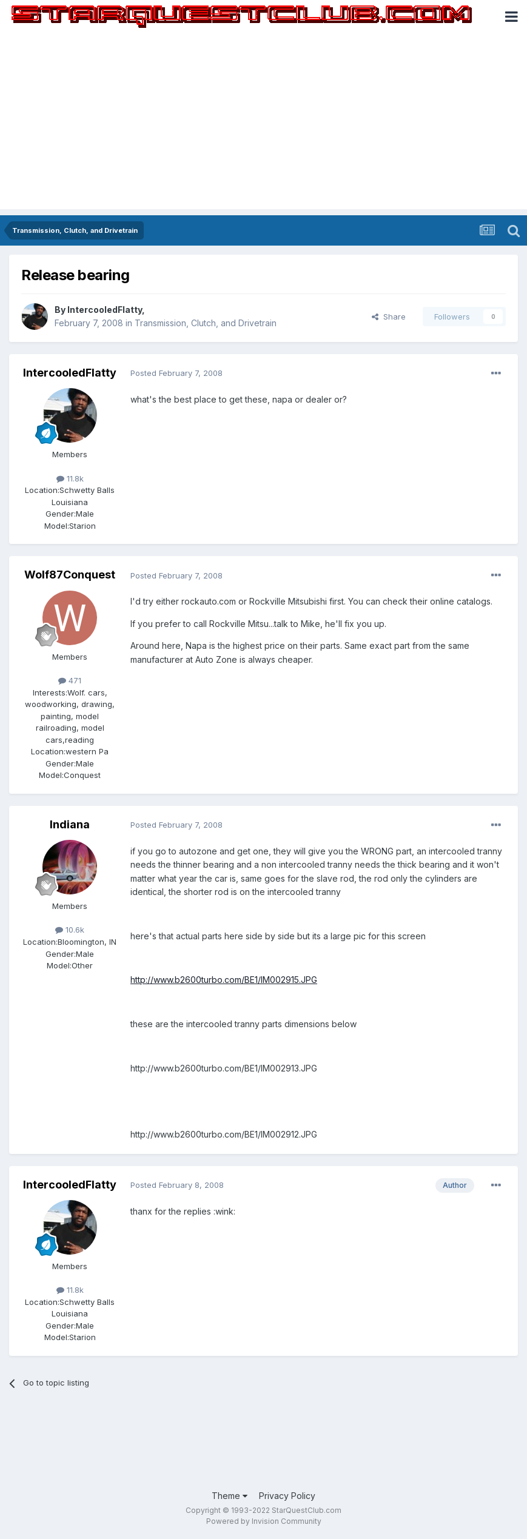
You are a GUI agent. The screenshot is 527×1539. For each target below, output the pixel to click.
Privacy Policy (287, 1495)
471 (69, 680)
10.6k (69, 929)
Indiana (70, 824)
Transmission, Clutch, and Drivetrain (206, 323)
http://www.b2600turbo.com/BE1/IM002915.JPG (223, 979)
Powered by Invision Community (263, 1521)
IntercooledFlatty (104, 309)
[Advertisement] (263, 124)
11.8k (70, 478)
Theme (229, 1495)
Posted (176, 373)
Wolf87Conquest (69, 574)
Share (389, 316)
